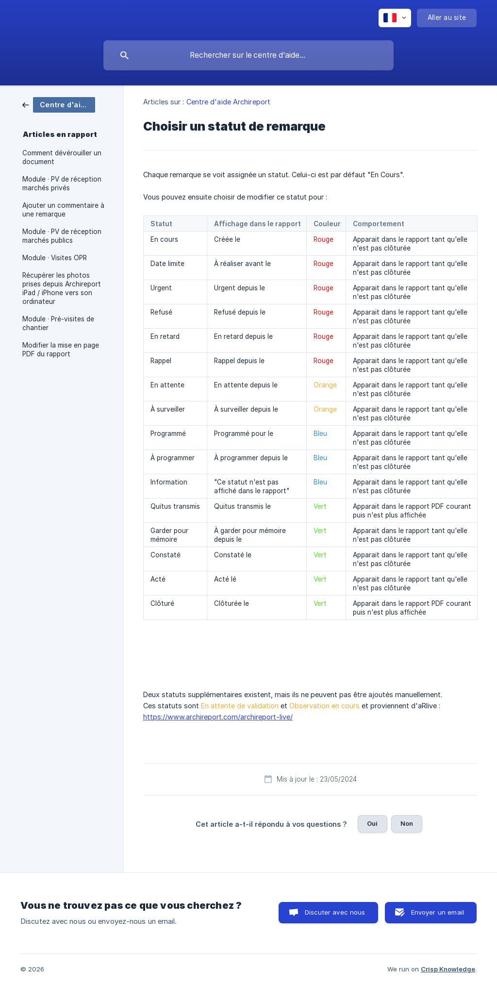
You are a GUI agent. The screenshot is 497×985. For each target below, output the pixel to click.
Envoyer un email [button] (437, 912)
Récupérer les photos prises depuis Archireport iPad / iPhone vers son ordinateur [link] (61, 288)
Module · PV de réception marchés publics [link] (61, 236)
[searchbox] (248, 55)
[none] (395, 18)
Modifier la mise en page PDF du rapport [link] (60, 349)
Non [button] (406, 823)
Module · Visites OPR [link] (54, 258)
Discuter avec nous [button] (335, 912)
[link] (58, 104)
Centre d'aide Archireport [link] (228, 102)
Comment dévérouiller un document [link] (61, 157)
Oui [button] (372, 823)
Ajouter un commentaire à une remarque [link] (63, 209)
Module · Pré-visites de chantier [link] (58, 323)
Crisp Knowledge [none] (448, 969)
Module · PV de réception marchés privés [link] (61, 183)
